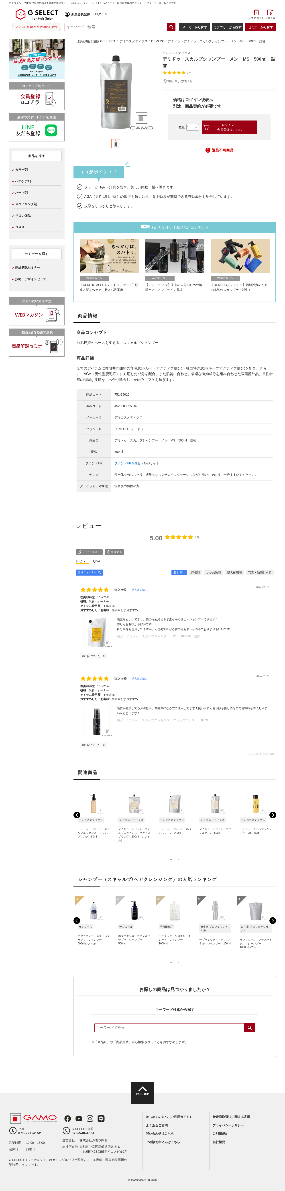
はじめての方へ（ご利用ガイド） (169, 1117)
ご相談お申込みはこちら (163, 1142)
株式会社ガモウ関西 (93, 1140)
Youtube (76, 1118)
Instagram (86, 1118)
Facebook (65, 1118)
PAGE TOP (142, 1097)
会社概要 (219, 1142)
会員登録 (270, 17)
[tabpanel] (115, 92)
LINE (96, 1118)
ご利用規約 (220, 1133)
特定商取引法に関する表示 (231, 1117)
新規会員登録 (80, 14)
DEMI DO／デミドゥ (128, 429)
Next (272, 815)
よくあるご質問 (157, 1125)
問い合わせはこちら (160, 1133)
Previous (76, 815)
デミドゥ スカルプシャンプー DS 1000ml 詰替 (163, 636)
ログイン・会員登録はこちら (229, 127)
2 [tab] (178, 864)
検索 (249, 1027)
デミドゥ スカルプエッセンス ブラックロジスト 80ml (167, 720)
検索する (171, 27)
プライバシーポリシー (228, 1125)
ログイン (101, 14)
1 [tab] (171, 864)
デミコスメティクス (179, 53)
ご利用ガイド (256, 17)
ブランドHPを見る (127, 463)
